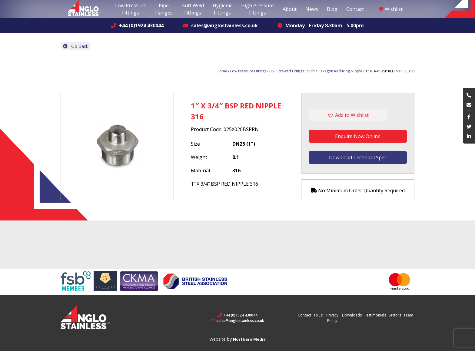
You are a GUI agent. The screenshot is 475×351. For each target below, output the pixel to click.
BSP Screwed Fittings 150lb (292, 71)
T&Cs (318, 315)
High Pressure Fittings (257, 9)
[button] (358, 115)
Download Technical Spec (358, 157)
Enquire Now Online (357, 136)
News (311, 9)
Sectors (394, 315)
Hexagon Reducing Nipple (340, 71)
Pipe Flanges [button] (164, 9)
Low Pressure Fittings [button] (130, 9)
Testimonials (375, 315)
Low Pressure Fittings (248, 71)
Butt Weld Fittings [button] (192, 9)
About (290, 9)
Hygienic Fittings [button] (222, 9)
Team (408, 315)
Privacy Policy (332, 318)
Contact (355, 9)
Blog (332, 9)
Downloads (352, 315)
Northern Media (249, 339)
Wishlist (391, 9)
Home (222, 71)
